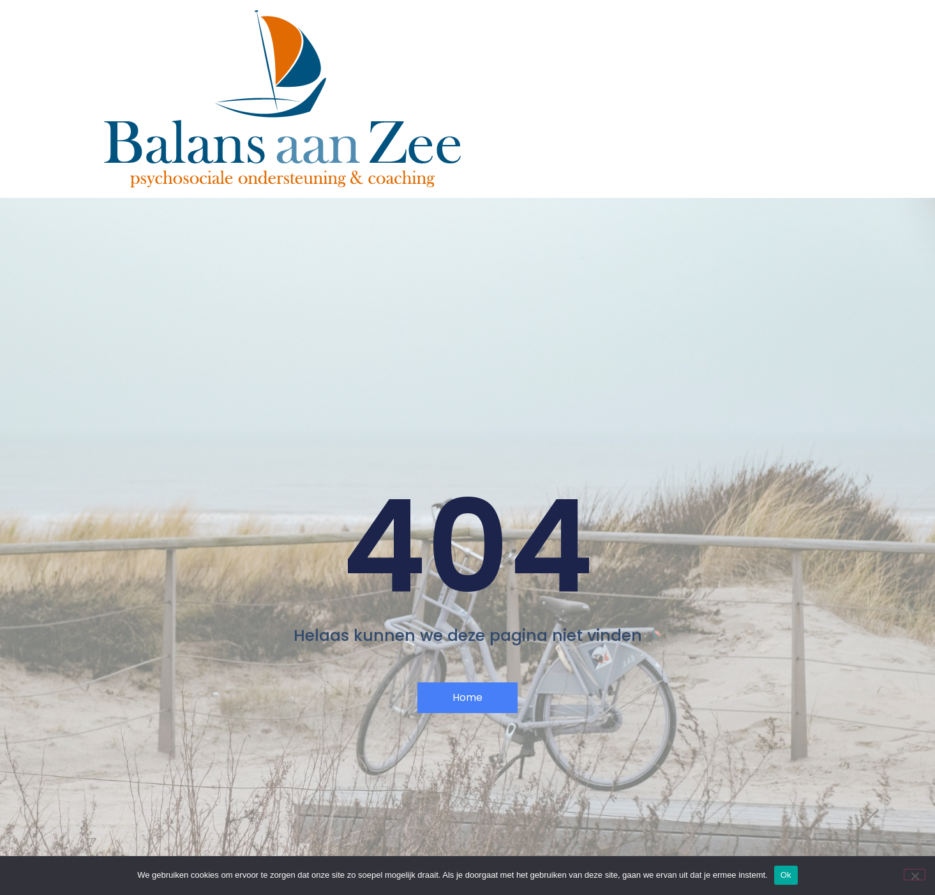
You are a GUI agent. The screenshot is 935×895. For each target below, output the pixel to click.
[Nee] (914, 874)
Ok (786, 875)
